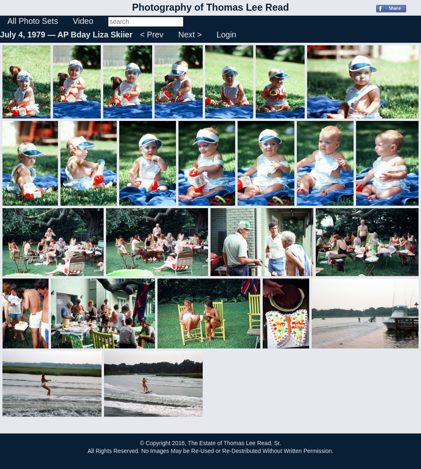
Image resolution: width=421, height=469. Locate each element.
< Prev (151, 34)
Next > (190, 34)
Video (83, 21)
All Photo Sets (32, 21)
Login (226, 34)
